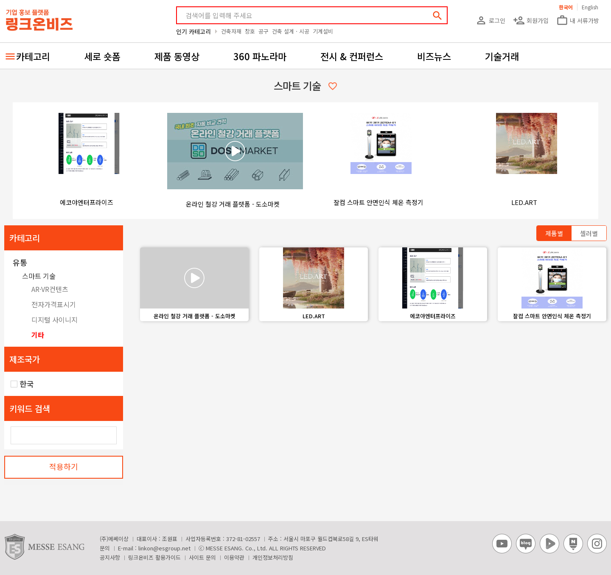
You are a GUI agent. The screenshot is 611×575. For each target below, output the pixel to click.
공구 (263, 31)
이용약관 (234, 557)
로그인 (490, 20)
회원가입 (531, 20)
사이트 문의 (202, 557)
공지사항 (110, 557)
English (590, 7)
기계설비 (323, 31)
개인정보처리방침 (272, 557)
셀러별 (589, 233)
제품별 (554, 233)
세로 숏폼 (102, 56)
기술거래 (502, 56)
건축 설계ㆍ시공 (290, 31)
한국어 (566, 7)
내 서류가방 (577, 20)
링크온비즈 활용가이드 (154, 557)
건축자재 (231, 31)
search (437, 16)
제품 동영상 (176, 56)
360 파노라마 (259, 56)
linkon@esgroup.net (164, 548)
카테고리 (33, 56)
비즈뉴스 (434, 56)
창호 (250, 31)
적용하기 (63, 466)
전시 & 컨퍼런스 (351, 56)
